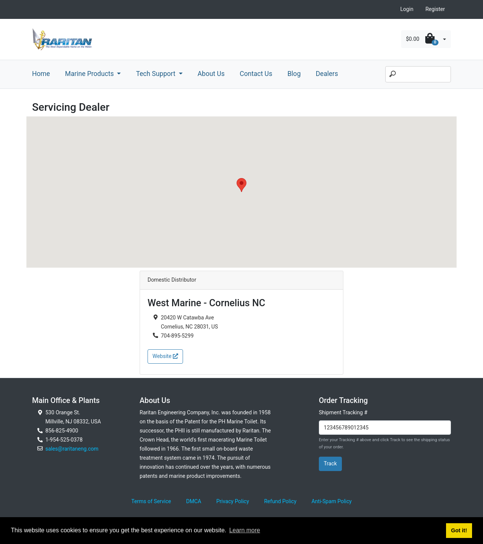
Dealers (327, 73)
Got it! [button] (459, 530)
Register (435, 9)
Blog (294, 73)
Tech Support (156, 73)
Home (41, 73)
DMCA (193, 501)
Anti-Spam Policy (332, 501)
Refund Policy (280, 501)
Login (407, 9)
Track (330, 463)
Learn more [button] (244, 530)
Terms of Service (151, 501)
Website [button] (165, 356)
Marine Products (90, 73)
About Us (211, 73)
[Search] (418, 74)
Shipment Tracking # (343, 412)
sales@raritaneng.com (71, 449)
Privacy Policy (232, 501)
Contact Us (256, 73)
